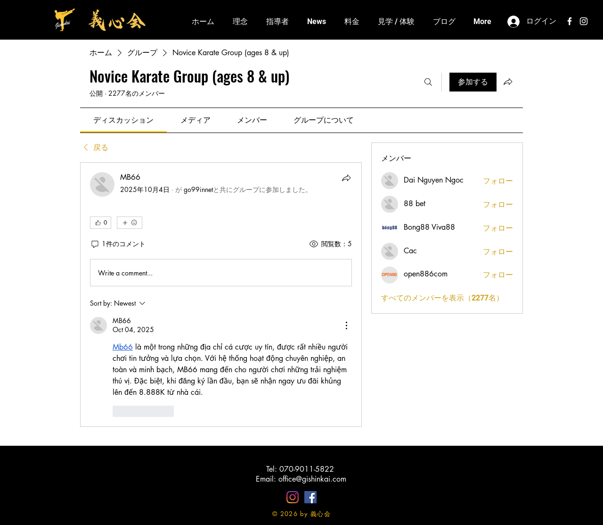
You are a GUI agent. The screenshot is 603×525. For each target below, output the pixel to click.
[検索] (428, 82)
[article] (221, 294)
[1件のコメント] (118, 244)
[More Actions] (346, 325)
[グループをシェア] (507, 81)
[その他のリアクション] (129, 223)
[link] (123, 120)
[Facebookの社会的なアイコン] (310, 497)
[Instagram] (292, 497)
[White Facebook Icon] (569, 21)
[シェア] (346, 177)
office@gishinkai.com (312, 479)
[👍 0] (100, 223)
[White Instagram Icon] (584, 21)
